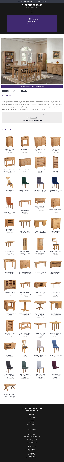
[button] (32, 11)
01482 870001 (33, 117)
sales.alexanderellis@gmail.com (34, 120)
